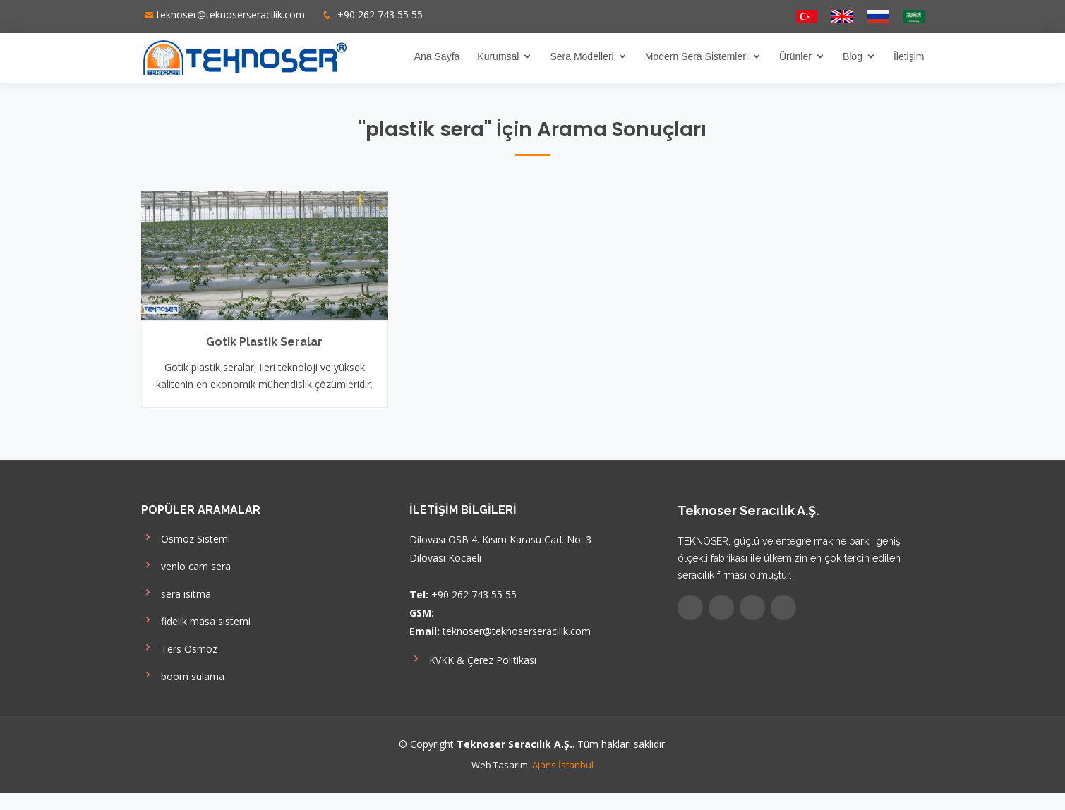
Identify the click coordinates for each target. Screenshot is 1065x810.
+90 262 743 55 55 (379, 14)
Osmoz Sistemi (185, 537)
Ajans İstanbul (563, 764)
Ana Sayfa (437, 56)
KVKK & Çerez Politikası (472, 658)
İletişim (909, 56)
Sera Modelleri (581, 56)
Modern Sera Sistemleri (696, 56)
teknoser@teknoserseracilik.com (231, 14)
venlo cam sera (186, 565)
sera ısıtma (176, 592)
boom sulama (182, 675)
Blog (852, 56)
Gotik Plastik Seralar (264, 342)
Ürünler (795, 56)
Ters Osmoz (179, 647)
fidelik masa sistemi (196, 620)
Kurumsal (498, 56)
